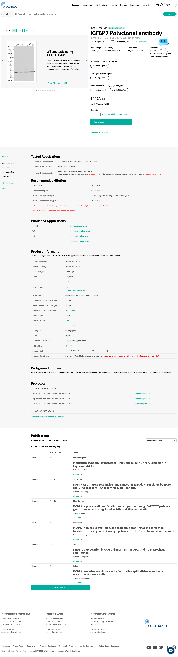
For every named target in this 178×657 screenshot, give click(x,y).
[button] (170, 650)
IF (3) (65, 440)
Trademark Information (67, 646)
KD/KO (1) (43, 440)
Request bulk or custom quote (116, 114)
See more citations (60, 587)
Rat (46, 446)
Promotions (134, 5)
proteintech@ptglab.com (11, 632)
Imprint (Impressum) (87, 646)
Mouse (41, 446)
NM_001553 (70, 310)
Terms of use (31, 646)
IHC (33, 30)
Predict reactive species (76, 290)
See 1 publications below (80, 226)
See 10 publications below (80, 231)
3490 (67, 320)
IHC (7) (59, 440)
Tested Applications (8, 164)
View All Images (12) (57, 83)
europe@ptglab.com (54, 632)
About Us (146, 5)
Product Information (9, 168)
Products (75, 5)
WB (20, 30)
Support (114, 5)
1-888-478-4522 (7, 629)
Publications (120, 42)
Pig (58, 446)
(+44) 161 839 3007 (53, 629)
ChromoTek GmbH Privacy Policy (13, 651)
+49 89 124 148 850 (98, 629)
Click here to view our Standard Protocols (48, 417)
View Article (77, 474)
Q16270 (68, 346)
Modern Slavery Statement (108, 646)
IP (27, 30)
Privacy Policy (18, 646)
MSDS (3, 188)
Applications (87, 5)
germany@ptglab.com (98, 632)
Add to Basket (99, 122)
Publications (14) (7, 172)
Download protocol (142, 393)
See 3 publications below (80, 241)
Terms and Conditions (48, 646)
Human (34, 446)
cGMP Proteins (101, 5)
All (14, 30)
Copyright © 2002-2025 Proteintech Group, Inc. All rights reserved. (54, 651)
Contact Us (5, 646)
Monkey (52, 446)
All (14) (34, 440)
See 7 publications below (80, 236)
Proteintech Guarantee (99, 133)
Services (123, 5)
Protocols (5, 176)
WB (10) (51, 440)
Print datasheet (8, 183)
